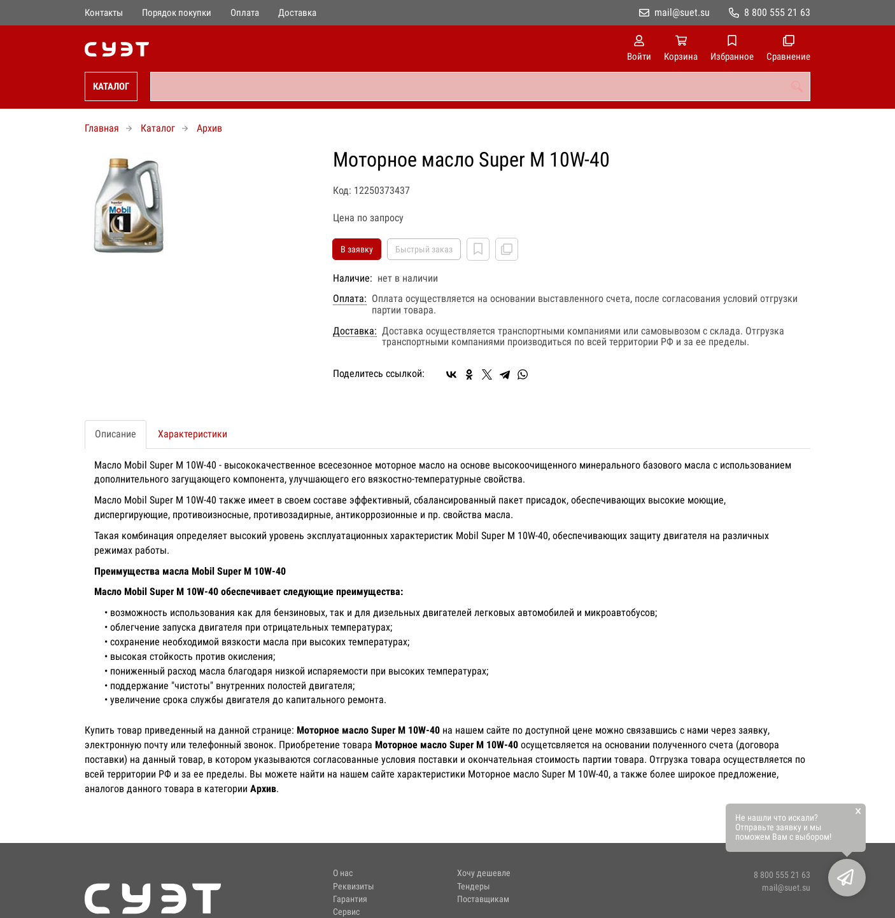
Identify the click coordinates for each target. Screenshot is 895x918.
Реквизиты (353, 886)
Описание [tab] (115, 434)
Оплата (244, 12)
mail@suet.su (682, 12)
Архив (209, 128)
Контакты (104, 12)
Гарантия (350, 899)
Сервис (346, 912)
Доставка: (355, 331)
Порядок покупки (176, 12)
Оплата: (350, 299)
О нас (343, 873)
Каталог (111, 86)
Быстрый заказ (424, 249)
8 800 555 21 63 (777, 12)
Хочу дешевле (484, 873)
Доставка (297, 12)
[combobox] (480, 86)
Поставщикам (483, 899)
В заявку (357, 249)
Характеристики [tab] (192, 434)
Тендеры (473, 886)
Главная (102, 128)
